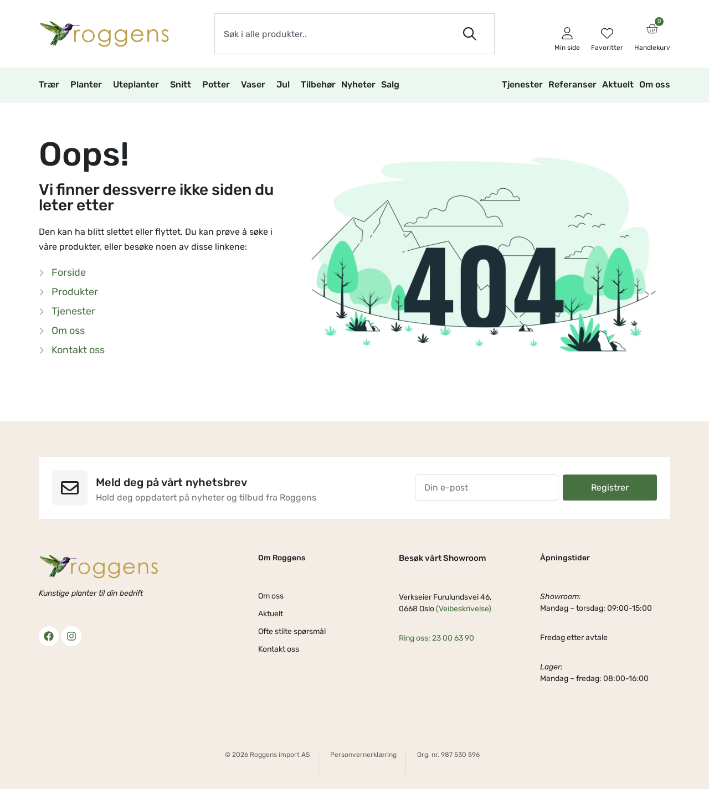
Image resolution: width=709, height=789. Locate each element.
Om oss (654, 84)
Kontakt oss (278, 649)
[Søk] (472, 34)
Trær (52, 84)
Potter (218, 84)
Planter (88, 84)
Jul (285, 84)
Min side (567, 47)
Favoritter (607, 47)
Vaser (256, 84)
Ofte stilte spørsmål (292, 631)
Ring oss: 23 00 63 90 (436, 638)
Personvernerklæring (363, 755)
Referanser (572, 84)
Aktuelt (618, 84)
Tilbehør (318, 84)
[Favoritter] (607, 33)
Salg (393, 84)
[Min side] (567, 33)
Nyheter (358, 84)
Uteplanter (139, 84)
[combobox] (330, 34)
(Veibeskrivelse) (463, 608)
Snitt (183, 84)
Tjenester (522, 84)
